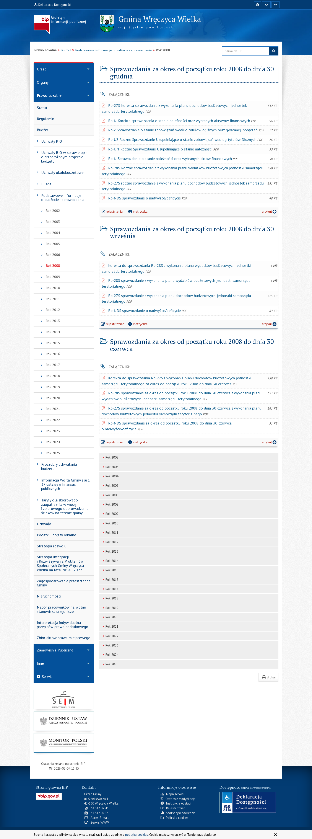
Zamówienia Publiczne (55, 650)
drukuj (268, 677)
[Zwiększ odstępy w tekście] (275, 4)
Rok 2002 (109, 457)
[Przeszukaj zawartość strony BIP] (245, 50)
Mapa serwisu (173, 794)
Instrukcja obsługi (176, 803)
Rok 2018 (109, 598)
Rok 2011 (109, 532)
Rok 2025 (109, 664)
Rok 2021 (109, 626)
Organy (43, 82)
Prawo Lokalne (49, 95)
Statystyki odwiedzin (178, 813)
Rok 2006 (109, 495)
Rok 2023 (109, 645)
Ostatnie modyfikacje (178, 799)
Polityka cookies (174, 817)
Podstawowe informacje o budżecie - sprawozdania (113, 50)
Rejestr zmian (173, 808)
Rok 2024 (109, 655)
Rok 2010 (109, 523)
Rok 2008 (109, 504)
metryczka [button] (137, 211)
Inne (40, 663)
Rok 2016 (109, 580)
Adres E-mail (96, 817)
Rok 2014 (109, 561)
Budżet (66, 50)
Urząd (42, 69)
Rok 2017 (109, 589)
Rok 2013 (109, 551)
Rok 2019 (109, 608)
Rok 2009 (109, 514)
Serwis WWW (96, 822)
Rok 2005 (109, 485)
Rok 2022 (109, 636)
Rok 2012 (109, 542)
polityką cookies (136, 834)
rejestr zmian (112, 212)
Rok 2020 (109, 617)
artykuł (269, 211)
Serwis (44, 676)
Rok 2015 (109, 570)
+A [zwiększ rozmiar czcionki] (266, 5)
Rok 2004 (109, 476)
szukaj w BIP (273, 51)
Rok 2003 (109, 467)
